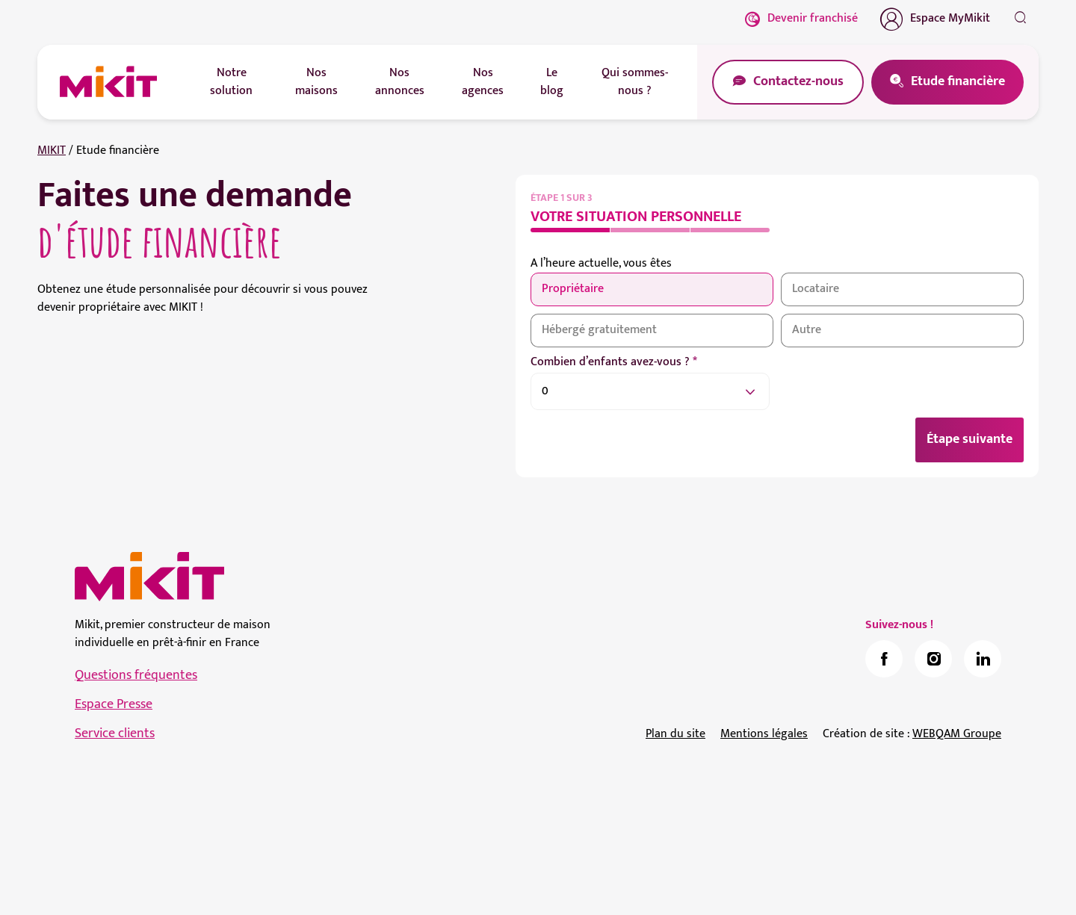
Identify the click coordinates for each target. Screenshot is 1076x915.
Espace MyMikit (935, 19)
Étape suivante (969, 439)
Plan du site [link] (675, 734)
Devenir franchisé (801, 18)
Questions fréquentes (136, 675)
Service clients (115, 733)
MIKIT (51, 150)
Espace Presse (113, 704)
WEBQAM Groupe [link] (956, 734)
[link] (884, 658)
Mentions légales (764, 734)
